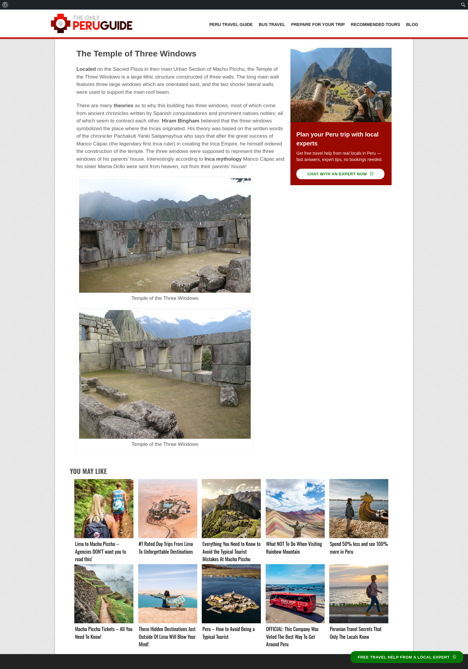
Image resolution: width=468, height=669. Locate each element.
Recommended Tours (375, 24)
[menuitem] (5, 5)
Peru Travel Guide (231, 24)
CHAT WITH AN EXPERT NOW (340, 174)
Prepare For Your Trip (318, 24)
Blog (412, 24)
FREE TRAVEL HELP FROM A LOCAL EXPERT (407, 657)
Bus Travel (272, 24)
